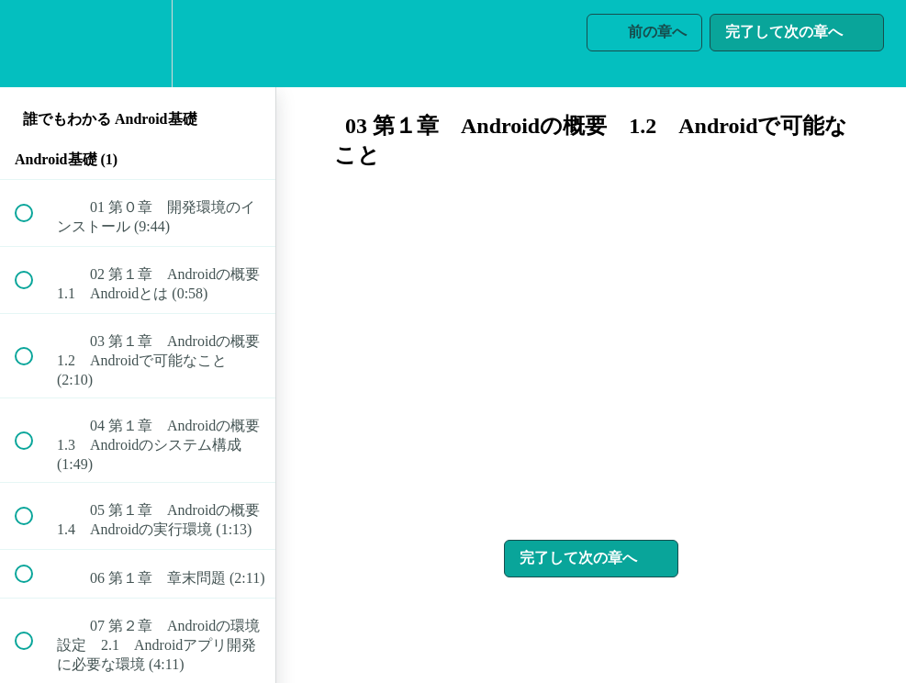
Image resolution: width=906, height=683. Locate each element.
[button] (34, 43)
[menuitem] (138, 43)
